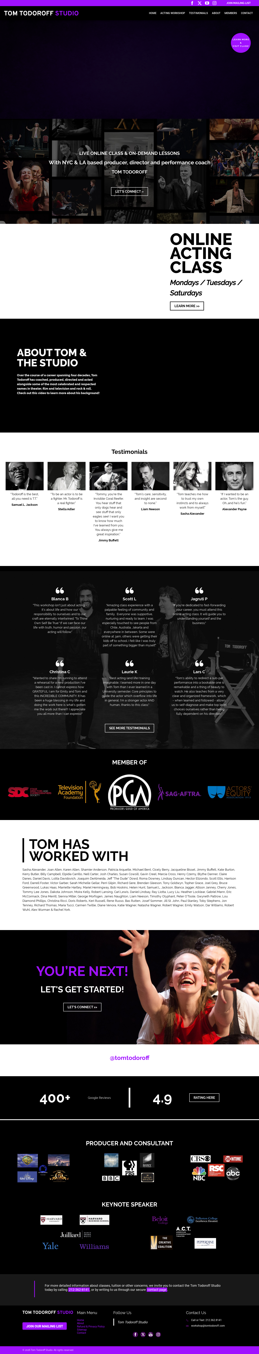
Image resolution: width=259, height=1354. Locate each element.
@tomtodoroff (129, 1057)
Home (152, 13)
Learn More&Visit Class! (241, 42)
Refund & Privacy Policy (91, 1326)
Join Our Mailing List (44, 1326)
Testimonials (198, 13)
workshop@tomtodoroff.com (208, 1325)
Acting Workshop (172, 13)
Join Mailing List (238, 3)
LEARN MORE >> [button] (187, 306)
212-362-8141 (79, 1290)
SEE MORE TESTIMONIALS (129, 728)
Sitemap (82, 1329)
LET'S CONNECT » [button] (129, 191)
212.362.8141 (213, 1320)
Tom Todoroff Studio (132, 1322)
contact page (156, 1290)
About (216, 13)
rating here (204, 1098)
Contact (247, 13)
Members (230, 13)
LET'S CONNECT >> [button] (82, 1007)
